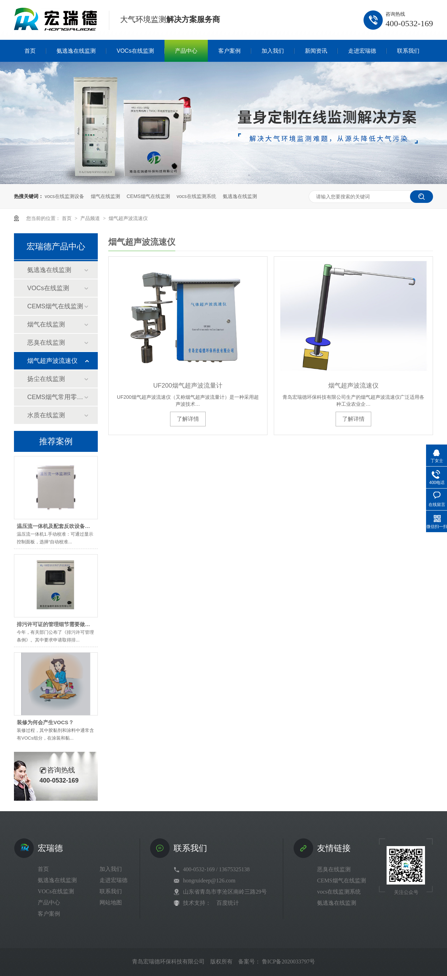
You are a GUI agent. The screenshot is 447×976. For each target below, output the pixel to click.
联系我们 (111, 891)
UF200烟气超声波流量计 (187, 385)
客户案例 (49, 914)
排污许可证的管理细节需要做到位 (56, 624)
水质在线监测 (46, 415)
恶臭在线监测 (46, 342)
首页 (67, 218)
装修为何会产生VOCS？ (45, 722)
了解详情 (188, 419)
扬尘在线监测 (46, 378)
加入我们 (111, 869)
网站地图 (111, 902)
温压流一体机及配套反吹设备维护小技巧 (64, 526)
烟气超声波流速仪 (128, 218)
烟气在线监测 (105, 196)
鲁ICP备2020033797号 (288, 961)
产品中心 (49, 902)
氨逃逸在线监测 (240, 196)
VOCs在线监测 (48, 288)
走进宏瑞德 (113, 880)
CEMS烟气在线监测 (148, 196)
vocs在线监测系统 (196, 196)
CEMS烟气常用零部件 (55, 397)
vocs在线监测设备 (64, 196)
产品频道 (90, 218)
